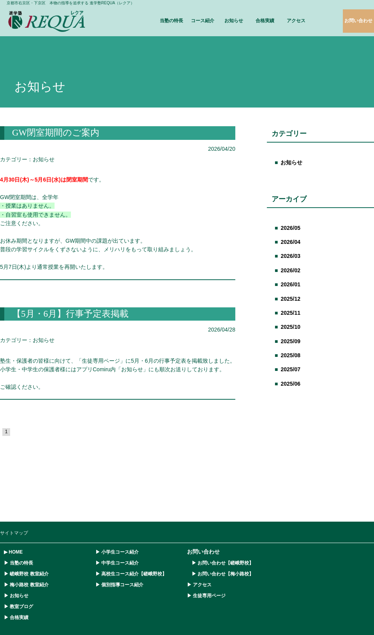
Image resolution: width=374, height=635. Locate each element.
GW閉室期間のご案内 (55, 133)
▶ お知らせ (16, 595)
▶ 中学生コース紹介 (117, 563)
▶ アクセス (199, 584)
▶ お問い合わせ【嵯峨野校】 (220, 563)
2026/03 (290, 256)
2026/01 (290, 284)
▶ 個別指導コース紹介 (119, 584)
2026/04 (290, 242)
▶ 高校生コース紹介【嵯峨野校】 (131, 574)
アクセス (296, 20)
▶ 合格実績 (16, 617)
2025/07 (290, 369)
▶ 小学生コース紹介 (117, 552)
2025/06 (290, 384)
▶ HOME (13, 552)
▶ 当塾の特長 (18, 563)
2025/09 (290, 341)
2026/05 (290, 228)
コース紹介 (202, 20)
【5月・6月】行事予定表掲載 (70, 314)
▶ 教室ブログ (18, 606)
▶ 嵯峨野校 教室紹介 (26, 574)
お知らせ (233, 20)
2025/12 (290, 299)
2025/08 (290, 355)
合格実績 (265, 20)
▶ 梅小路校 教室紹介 (26, 584)
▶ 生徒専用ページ (206, 595)
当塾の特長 (171, 20)
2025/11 (290, 313)
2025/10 (290, 327)
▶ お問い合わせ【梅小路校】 (220, 574)
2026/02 (290, 270)
